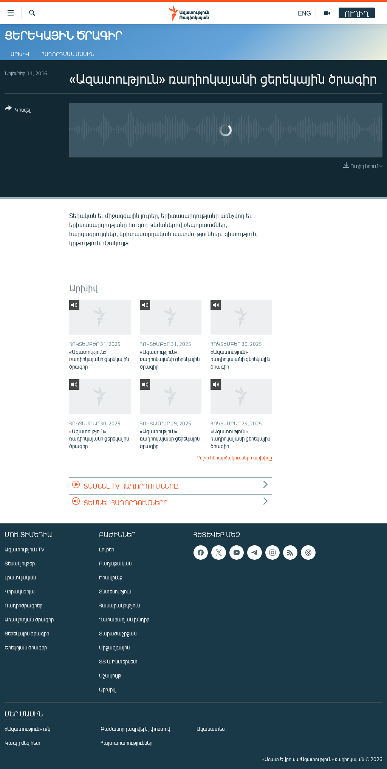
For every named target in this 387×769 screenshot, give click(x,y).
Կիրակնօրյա (20, 591)
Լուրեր (106, 549)
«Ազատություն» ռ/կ (27, 728)
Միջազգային (114, 647)
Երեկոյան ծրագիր (26, 647)
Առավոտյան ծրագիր (29, 619)
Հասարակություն (119, 605)
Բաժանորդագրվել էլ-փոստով (135, 728)
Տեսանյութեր (20, 563)
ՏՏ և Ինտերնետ (118, 661)
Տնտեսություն (115, 591)
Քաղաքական (115, 563)
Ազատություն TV (25, 549)
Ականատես (210, 728)
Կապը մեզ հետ (22, 742)
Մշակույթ (110, 675)
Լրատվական (20, 577)
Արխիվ (20, 54)
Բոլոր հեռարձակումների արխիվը (234, 458)
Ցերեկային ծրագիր (27, 633)
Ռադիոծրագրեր (23, 605)
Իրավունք (110, 577)
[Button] (17, 110)
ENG (304, 13)
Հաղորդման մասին (68, 54)
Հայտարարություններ (126, 742)
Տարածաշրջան (117, 633)
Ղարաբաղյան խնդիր (124, 619)
